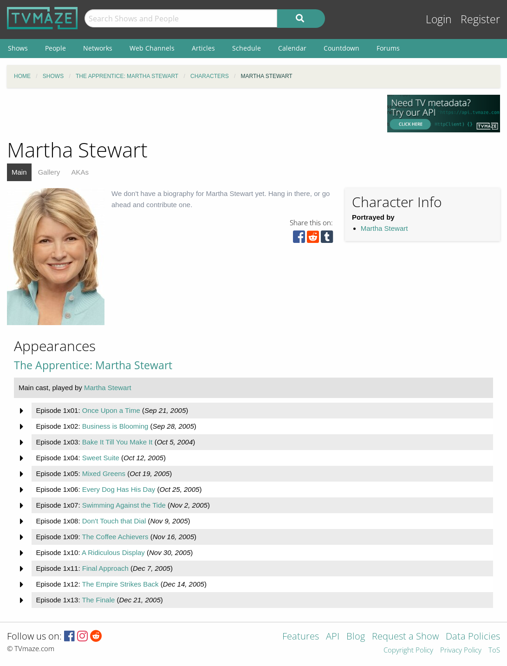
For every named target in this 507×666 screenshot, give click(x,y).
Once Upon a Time (111, 410)
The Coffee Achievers (115, 537)
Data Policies (473, 637)
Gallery (49, 172)
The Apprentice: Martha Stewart (93, 365)
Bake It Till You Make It (117, 442)
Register (480, 19)
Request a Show (405, 637)
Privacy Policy (460, 650)
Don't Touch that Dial (114, 521)
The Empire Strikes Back (120, 584)
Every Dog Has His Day (119, 489)
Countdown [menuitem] (341, 48)
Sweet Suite (100, 458)
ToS (494, 650)
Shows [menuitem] (18, 48)
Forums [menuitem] (388, 48)
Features (300, 637)
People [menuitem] (55, 48)
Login (439, 19)
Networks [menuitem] (97, 48)
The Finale (98, 600)
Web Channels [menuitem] (152, 48)
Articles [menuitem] (203, 48)
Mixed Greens (103, 473)
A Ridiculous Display (113, 552)
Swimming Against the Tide (124, 505)
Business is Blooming (115, 426)
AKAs (80, 172)
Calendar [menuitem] (292, 48)
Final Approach (105, 568)
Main (19, 172)
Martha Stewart (384, 228)
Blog (355, 637)
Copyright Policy (408, 650)
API (332, 637)
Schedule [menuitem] (246, 48)
